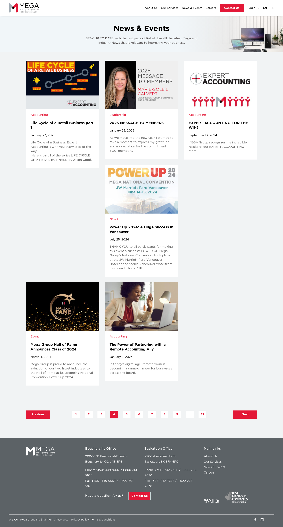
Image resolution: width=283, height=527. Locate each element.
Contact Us (231, 8)
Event (35, 336)
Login (251, 8)
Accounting (39, 115)
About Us (151, 8)
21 (202, 414)
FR (272, 8)
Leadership (118, 115)
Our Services (169, 8)
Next (245, 414)
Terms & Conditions (103, 519)
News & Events (192, 8)
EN (265, 8)
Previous (37, 414)
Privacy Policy (80, 519)
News (114, 219)
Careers (211, 8)
